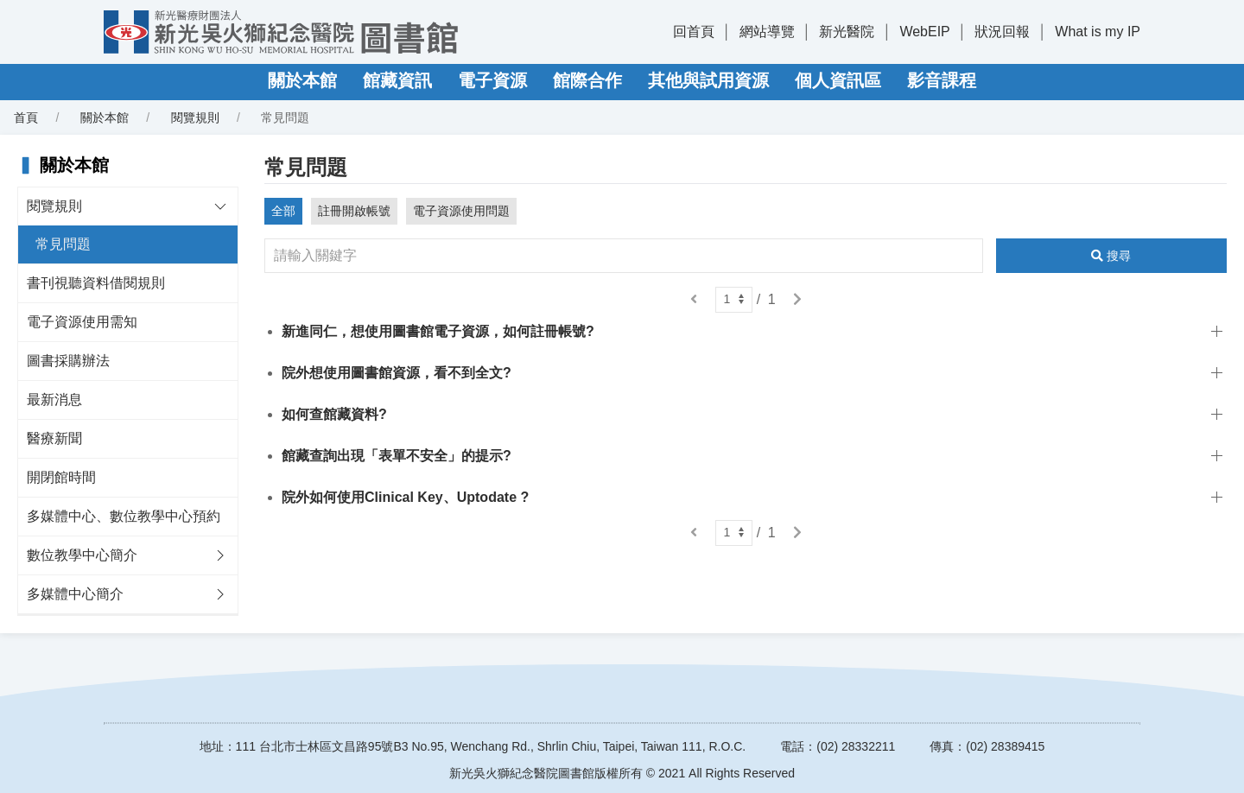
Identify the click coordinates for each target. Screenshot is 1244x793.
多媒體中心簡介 (75, 594)
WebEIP (924, 31)
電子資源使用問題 (461, 211)
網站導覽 (767, 31)
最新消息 (54, 399)
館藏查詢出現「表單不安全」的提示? (396, 455)
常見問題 (63, 244)
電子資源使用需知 (82, 321)
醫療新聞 (54, 438)
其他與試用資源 (708, 80)
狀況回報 (1002, 31)
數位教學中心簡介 (82, 555)
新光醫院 (846, 31)
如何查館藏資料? (334, 414)
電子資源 (492, 80)
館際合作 (587, 80)
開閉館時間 (61, 477)
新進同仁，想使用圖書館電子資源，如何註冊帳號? (438, 331)
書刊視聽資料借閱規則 (96, 283)
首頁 (26, 117)
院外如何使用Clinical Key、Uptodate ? (405, 497)
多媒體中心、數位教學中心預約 (123, 516)
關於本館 (302, 80)
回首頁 (693, 31)
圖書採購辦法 (68, 360)
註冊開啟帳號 (354, 211)
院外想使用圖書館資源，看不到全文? (396, 372)
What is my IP (1097, 31)
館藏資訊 (397, 80)
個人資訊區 (838, 80)
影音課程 (941, 80)
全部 (283, 211)
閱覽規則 (195, 117)
